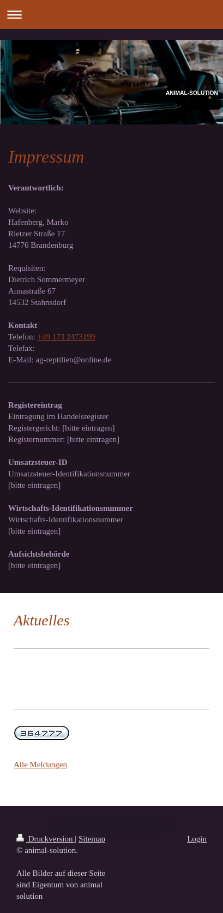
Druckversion (45, 838)
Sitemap (92, 838)
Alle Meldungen (40, 764)
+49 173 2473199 (66, 336)
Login (197, 838)
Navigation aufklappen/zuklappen (111, 14)
